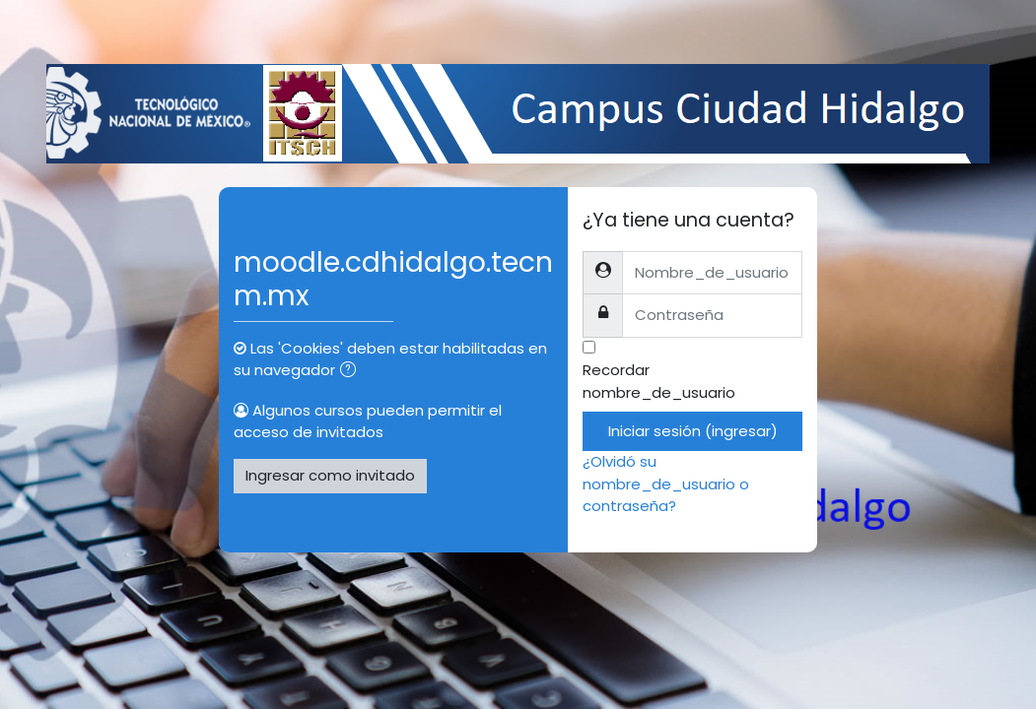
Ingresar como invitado (330, 475)
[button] (352, 371)
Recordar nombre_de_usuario (659, 380)
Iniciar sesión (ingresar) (693, 430)
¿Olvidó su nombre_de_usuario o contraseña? (666, 483)
